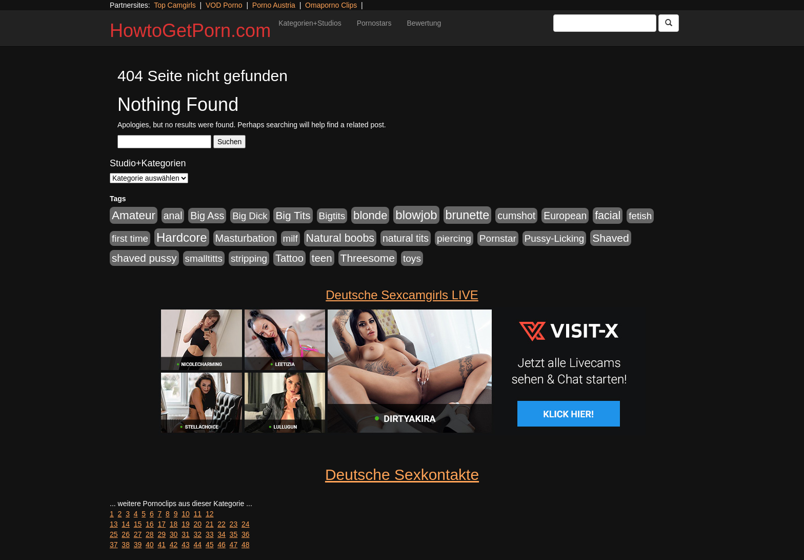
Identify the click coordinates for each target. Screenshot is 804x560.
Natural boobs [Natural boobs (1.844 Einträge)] (340, 238)
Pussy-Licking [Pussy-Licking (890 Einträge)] (555, 238)
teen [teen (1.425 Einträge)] (322, 258)
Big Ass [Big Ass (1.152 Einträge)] (207, 215)
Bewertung (424, 23)
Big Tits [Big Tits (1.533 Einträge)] (292, 215)
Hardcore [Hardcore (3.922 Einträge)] (181, 237)
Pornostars (374, 23)
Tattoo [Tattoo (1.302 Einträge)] (289, 258)
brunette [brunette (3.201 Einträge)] (468, 215)
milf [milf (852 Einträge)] (290, 238)
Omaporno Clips (331, 5)
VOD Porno (224, 5)
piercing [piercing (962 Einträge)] (454, 238)
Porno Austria (273, 5)
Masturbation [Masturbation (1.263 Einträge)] (245, 238)
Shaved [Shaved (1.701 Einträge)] (610, 238)
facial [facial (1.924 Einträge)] (607, 215)
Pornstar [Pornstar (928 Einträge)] (497, 238)
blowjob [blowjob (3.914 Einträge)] (416, 215)
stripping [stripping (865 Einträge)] (249, 258)
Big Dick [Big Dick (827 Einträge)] (249, 215)
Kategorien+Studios (309, 23)
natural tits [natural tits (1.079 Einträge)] (406, 238)
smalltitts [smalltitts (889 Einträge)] (204, 258)
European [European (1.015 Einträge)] (565, 215)
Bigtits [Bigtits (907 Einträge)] (332, 215)
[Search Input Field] (604, 23)
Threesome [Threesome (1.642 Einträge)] (367, 258)
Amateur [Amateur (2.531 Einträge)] (133, 215)
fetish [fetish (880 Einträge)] (640, 215)
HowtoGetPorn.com (190, 30)
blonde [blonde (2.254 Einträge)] (370, 215)
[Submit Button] (668, 23)
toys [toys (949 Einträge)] (412, 258)
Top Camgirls (175, 5)
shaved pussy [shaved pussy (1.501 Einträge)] (144, 258)
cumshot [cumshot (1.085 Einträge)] (516, 215)
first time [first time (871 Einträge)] (130, 238)
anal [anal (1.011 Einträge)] (173, 215)
